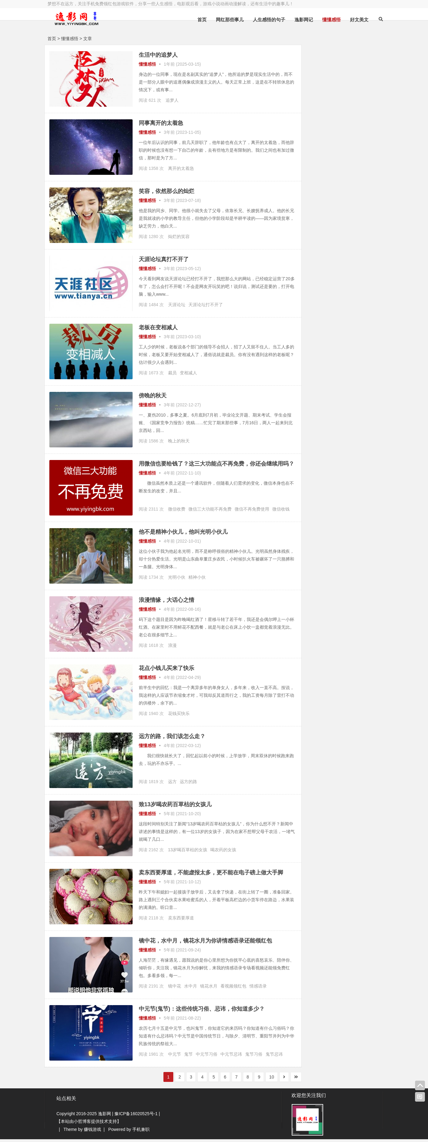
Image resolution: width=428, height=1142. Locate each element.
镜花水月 (208, 989)
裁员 (172, 372)
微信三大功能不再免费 (210, 514)
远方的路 (188, 784)
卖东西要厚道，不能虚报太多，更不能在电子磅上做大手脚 (211, 876)
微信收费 (176, 514)
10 (261, 1080)
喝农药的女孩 (223, 852)
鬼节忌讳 (274, 1057)
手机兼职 (141, 1132)
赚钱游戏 (92, 1132)
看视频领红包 (233, 989)
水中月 (190, 989)
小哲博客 (82, 1124)
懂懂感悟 (326, 19)
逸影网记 (299, 19)
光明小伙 (176, 580)
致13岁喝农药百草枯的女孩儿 (175, 807)
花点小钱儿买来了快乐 (166, 671)
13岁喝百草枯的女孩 (188, 852)
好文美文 (354, 19)
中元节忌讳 (231, 1057)
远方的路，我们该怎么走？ (172, 739)
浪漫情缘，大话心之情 (166, 603)
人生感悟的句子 (264, 19)
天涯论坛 (176, 304)
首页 (197, 19)
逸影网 (104, 1116)
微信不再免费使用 (252, 514)
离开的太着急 (181, 168)
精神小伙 (197, 580)
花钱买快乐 (179, 716)
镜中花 (174, 989)
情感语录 (258, 989)
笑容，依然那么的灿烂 (166, 191)
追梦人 (172, 100)
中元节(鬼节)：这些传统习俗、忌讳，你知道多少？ (202, 1012)
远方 (172, 784)
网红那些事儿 (225, 19)
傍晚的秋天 (153, 395)
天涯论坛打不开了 (205, 304)
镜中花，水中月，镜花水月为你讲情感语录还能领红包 (205, 944)
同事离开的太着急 (161, 123)
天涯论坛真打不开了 (164, 259)
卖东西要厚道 (181, 920)
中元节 (174, 1057)
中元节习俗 (206, 1057)
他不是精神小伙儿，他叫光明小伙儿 (183, 535)
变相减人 (188, 372)
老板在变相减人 (158, 327)
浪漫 (172, 648)
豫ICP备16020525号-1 (136, 1116)
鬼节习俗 (253, 1057)
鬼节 (188, 1057)
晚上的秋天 (179, 440)
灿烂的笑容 (179, 236)
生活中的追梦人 (158, 55)
